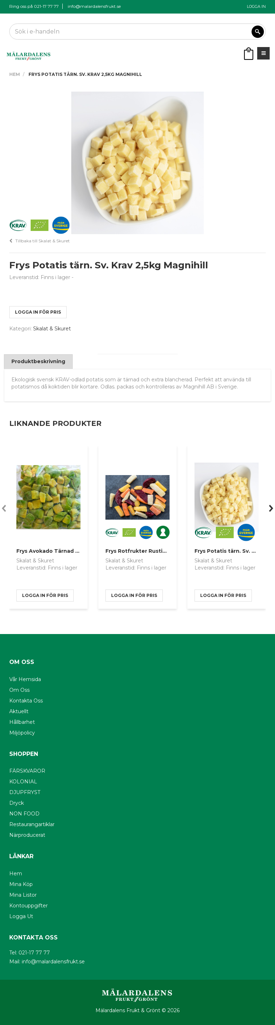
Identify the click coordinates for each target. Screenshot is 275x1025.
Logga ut (21, 916)
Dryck (16, 803)
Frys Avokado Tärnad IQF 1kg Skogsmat (70, 551)
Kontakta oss (26, 700)
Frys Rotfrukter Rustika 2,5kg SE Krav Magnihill (168, 551)
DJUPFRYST (24, 792)
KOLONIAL (23, 781)
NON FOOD (24, 813)
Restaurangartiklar (32, 824)
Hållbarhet (22, 722)
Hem (14, 74)
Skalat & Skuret (52, 328)
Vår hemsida (25, 679)
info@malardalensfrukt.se (94, 6)
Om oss (19, 690)
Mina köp (21, 884)
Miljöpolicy (22, 733)
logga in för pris (38, 312)
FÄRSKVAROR (27, 771)
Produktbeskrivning (38, 361)
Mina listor (23, 895)
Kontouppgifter (28, 905)
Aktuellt (18, 711)
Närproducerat (27, 835)
